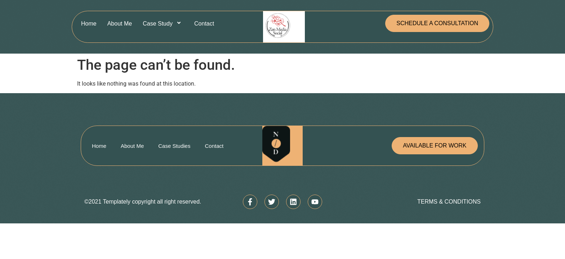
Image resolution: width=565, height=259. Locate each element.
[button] (437, 23)
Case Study (163, 23)
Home (89, 24)
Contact (204, 24)
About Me (119, 24)
